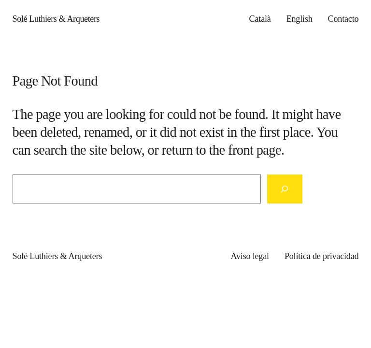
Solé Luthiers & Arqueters (56, 19)
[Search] (284, 188)
